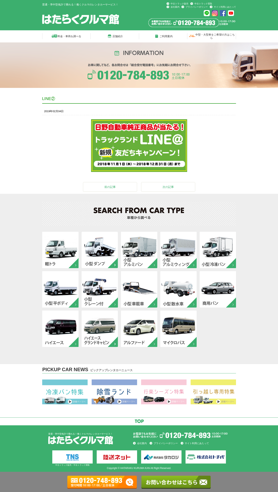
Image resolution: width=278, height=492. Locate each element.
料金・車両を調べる (69, 36)
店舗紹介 (117, 36)
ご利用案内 (166, 36)
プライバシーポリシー (197, 7)
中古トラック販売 (179, 3)
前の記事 (110, 187)
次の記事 (168, 187)
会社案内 (175, 7)
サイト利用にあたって (225, 7)
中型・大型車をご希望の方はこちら (215, 36)
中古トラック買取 (203, 3)
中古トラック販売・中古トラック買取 (72, 458)
